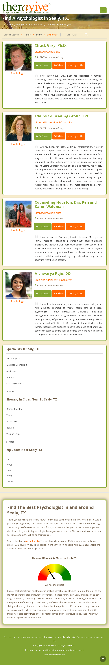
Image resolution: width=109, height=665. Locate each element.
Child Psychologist (15, 383)
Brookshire (11, 421)
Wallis (9, 415)
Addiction (11, 371)
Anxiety (10, 377)
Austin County (32, 541)
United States (11, 34)
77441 (9, 470)
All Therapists (13, 358)
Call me (59, 65)
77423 (9, 459)
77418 (9, 475)
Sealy (39, 34)
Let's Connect (43, 65)
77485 (9, 464)
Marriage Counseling (16, 364)
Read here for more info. (54, 654)
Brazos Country (14, 408)
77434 (9, 481)
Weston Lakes (13, 433)
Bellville (10, 427)
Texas (27, 34)
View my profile (75, 65)
